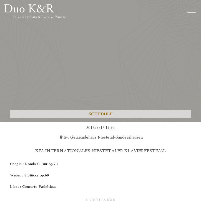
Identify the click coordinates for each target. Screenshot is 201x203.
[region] (100, 160)
